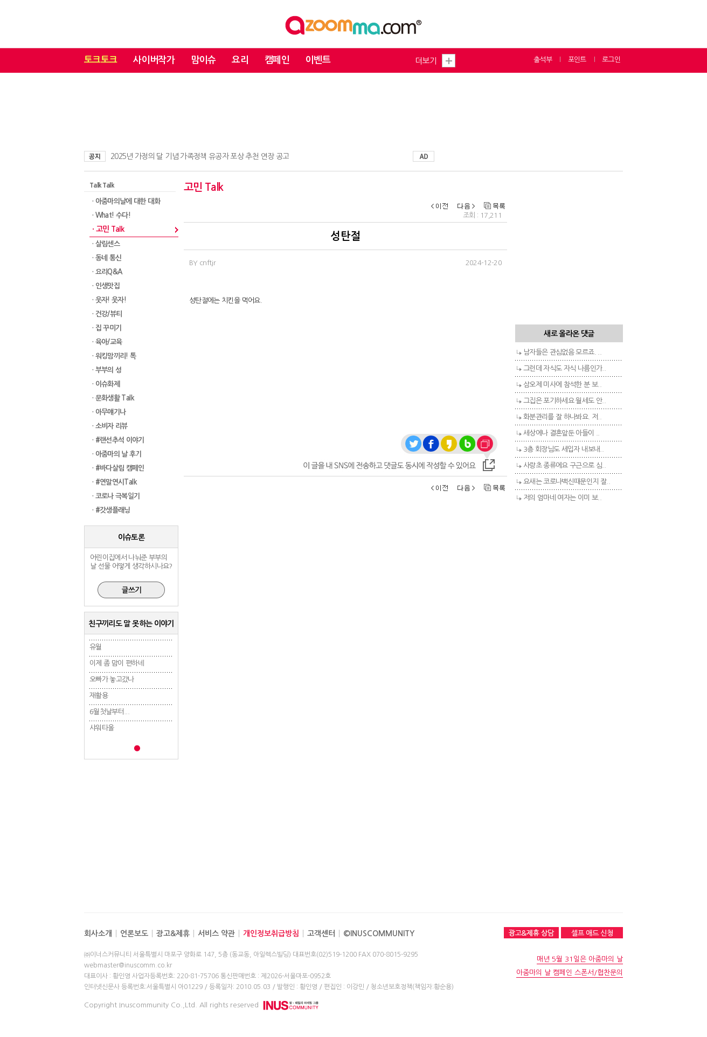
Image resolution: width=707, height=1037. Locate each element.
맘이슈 (203, 60)
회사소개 (98, 933)
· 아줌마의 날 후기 (117, 454)
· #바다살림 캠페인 (118, 468)
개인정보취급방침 (271, 933)
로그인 (611, 59)
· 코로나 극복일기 (116, 496)
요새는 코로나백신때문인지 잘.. (566, 481)
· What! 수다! (111, 215)
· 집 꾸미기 (106, 327)
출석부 (542, 59)
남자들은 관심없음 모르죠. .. (562, 352)
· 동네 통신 (106, 257)
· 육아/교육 (107, 341)
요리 (240, 60)
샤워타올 (101, 727)
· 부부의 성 (106, 370)
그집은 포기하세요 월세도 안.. (564, 400)
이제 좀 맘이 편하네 (116, 663)
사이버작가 (154, 60)
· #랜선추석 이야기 (118, 440)
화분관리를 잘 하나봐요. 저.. (562, 416)
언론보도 (134, 933)
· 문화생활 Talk (113, 398)
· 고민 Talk (108, 229)
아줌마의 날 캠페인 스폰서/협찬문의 (569, 972)
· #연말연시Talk (114, 482)
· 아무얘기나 (109, 412)
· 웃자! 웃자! (109, 299)
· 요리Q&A (107, 271)
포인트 (577, 59)
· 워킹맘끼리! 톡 (114, 356)
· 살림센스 (106, 243)
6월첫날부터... (109, 711)
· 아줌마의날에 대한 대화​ (126, 201)
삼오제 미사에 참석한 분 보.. (562, 384)
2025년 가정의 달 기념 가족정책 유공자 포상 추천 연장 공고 (199, 156)
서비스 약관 (216, 933)
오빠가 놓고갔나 (111, 679)
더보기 (425, 61)
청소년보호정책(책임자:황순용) (412, 987)
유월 (95, 647)
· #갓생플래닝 (111, 510)
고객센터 (321, 933)
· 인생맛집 (106, 285)
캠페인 (277, 60)
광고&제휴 (173, 933)
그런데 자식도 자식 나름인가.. (564, 368)
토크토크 (100, 60)
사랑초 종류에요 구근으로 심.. (564, 465)
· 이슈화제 (106, 384)
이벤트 (318, 60)
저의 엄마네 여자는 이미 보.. (562, 497)
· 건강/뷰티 (107, 313)
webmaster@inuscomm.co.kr (128, 965)
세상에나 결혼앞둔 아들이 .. (561, 433)
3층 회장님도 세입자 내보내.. (563, 449)
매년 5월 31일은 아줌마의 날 (580, 959)
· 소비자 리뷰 (110, 426)
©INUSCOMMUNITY (378, 933)
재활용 (98, 695)
